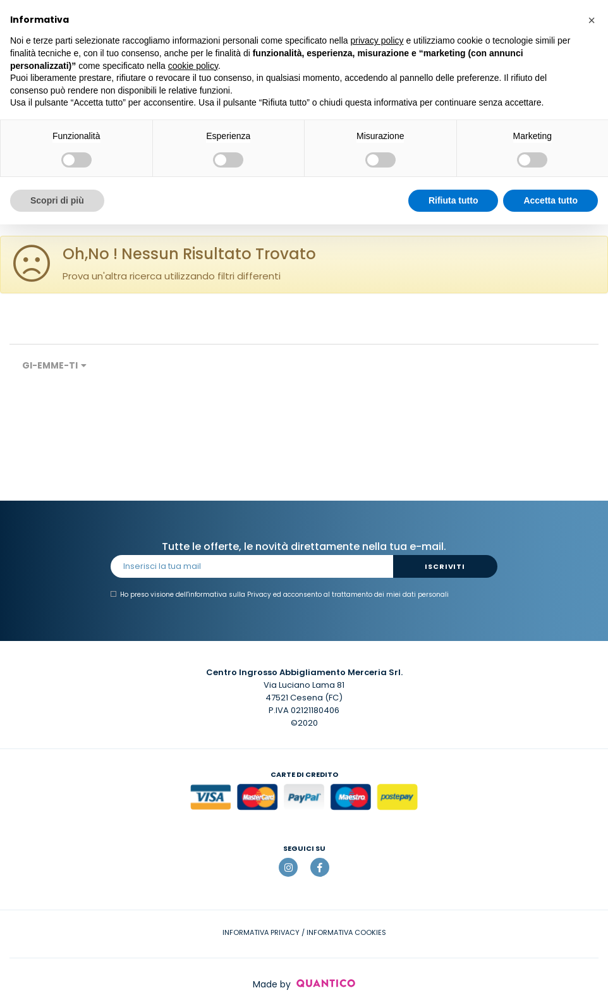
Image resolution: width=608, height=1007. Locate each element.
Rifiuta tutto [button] (453, 200)
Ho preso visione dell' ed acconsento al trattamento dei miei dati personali (280, 595)
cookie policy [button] (193, 66)
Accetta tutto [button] (550, 200)
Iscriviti (445, 566)
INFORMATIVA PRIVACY (261, 932)
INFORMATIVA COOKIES (346, 932)
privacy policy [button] (377, 40)
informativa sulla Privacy (229, 594)
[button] (591, 20)
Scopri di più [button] (57, 200)
